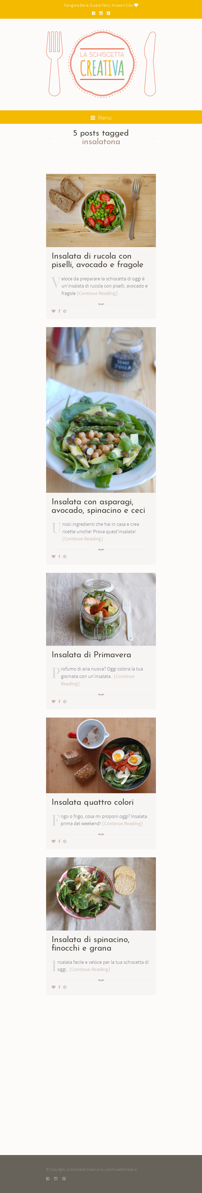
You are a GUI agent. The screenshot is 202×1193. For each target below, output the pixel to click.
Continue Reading (97, 293)
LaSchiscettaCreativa (121, 1169)
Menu (101, 118)
